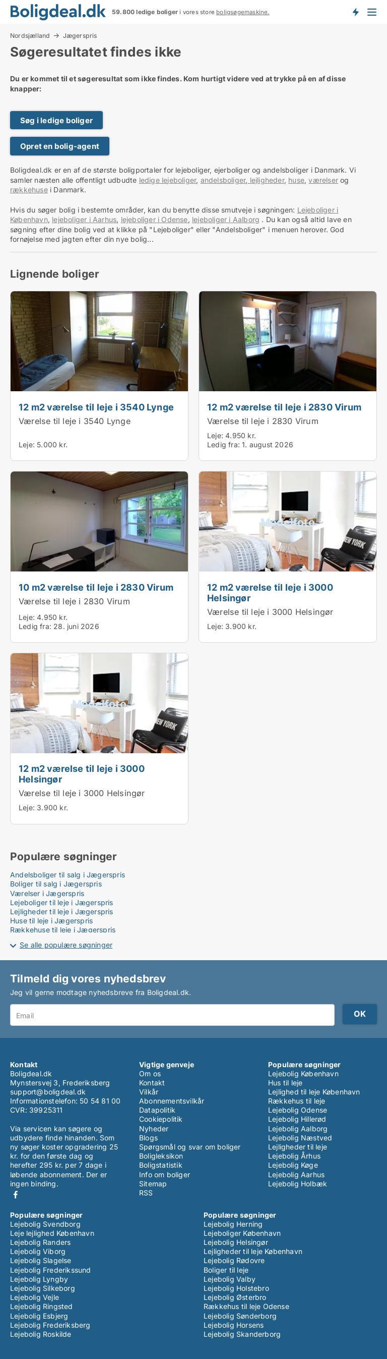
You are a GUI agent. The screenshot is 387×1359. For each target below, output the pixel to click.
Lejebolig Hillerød (297, 1119)
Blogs (148, 1137)
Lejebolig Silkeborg (42, 1288)
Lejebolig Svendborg (45, 1224)
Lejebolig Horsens (234, 1325)
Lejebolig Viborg (38, 1251)
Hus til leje (285, 1082)
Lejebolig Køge (293, 1165)
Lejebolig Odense (297, 1110)
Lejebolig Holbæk (297, 1183)
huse (296, 180)
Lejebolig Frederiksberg (50, 1325)
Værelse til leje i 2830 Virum (262, 421)
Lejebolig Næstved (300, 1137)
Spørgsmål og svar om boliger (190, 1146)
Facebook (15, 1194)
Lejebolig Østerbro (235, 1297)
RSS (146, 1192)
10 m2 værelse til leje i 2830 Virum (96, 587)
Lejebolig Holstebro (236, 1288)
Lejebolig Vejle (34, 1297)
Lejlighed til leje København (314, 1091)
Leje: (27, 444)
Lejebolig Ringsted (41, 1306)
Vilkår (148, 1091)
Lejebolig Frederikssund (50, 1270)
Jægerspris (80, 36)
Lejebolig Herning (233, 1224)
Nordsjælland (30, 35)
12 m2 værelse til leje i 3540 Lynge (96, 406)
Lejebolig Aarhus (296, 1174)
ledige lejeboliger (168, 180)
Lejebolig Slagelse (41, 1260)
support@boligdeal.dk (48, 1091)
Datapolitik (157, 1110)
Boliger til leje (226, 1270)
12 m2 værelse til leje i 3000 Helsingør (270, 592)
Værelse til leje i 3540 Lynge (75, 421)
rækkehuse (29, 189)
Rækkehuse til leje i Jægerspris (62, 929)
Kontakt (152, 1082)
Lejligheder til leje (297, 1146)
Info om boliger (164, 1174)
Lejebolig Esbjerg (39, 1316)
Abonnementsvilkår (171, 1100)
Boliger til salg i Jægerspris (56, 883)
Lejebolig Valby (229, 1279)
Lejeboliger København (242, 1233)
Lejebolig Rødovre (234, 1260)
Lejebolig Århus (294, 1156)
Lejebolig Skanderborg (242, 1334)
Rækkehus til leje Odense (246, 1306)
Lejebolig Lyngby (39, 1279)
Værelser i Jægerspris (47, 893)
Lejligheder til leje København (253, 1251)
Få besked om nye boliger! (355, 12)
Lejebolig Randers (40, 1242)
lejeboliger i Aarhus (84, 219)
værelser (323, 180)
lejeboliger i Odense (154, 219)
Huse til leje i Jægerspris (51, 920)
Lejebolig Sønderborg (240, 1316)
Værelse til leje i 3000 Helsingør (270, 612)
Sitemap (153, 1183)
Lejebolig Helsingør (236, 1242)
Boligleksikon (161, 1156)
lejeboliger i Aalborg (226, 219)
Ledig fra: (223, 444)
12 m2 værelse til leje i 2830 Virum (284, 406)
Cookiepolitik (161, 1119)
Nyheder (153, 1128)
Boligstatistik (160, 1165)
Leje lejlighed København (52, 1233)
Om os (150, 1073)
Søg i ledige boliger (56, 120)
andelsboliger (223, 180)
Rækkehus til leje (296, 1100)
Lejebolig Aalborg (298, 1128)
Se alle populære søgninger (66, 944)
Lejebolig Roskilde (41, 1334)
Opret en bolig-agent (59, 146)
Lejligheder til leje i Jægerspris (61, 911)
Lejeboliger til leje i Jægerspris (61, 902)
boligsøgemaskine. (242, 12)
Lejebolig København (303, 1073)
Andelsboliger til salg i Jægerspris (67, 874)
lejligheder (265, 180)
